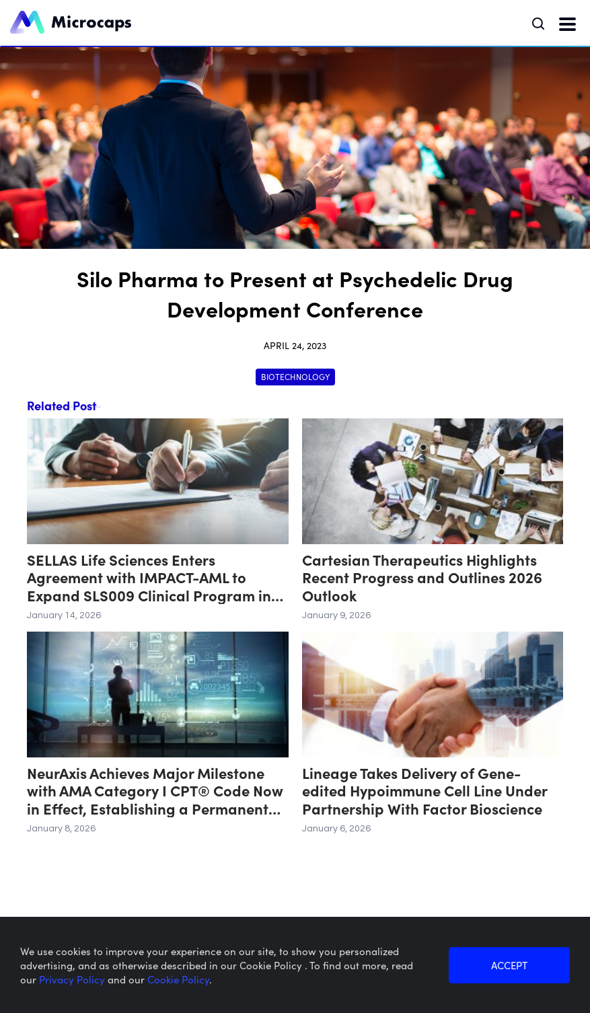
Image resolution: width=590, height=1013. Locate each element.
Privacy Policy (73, 979)
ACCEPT (509, 965)
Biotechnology (295, 376)
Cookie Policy (178, 979)
